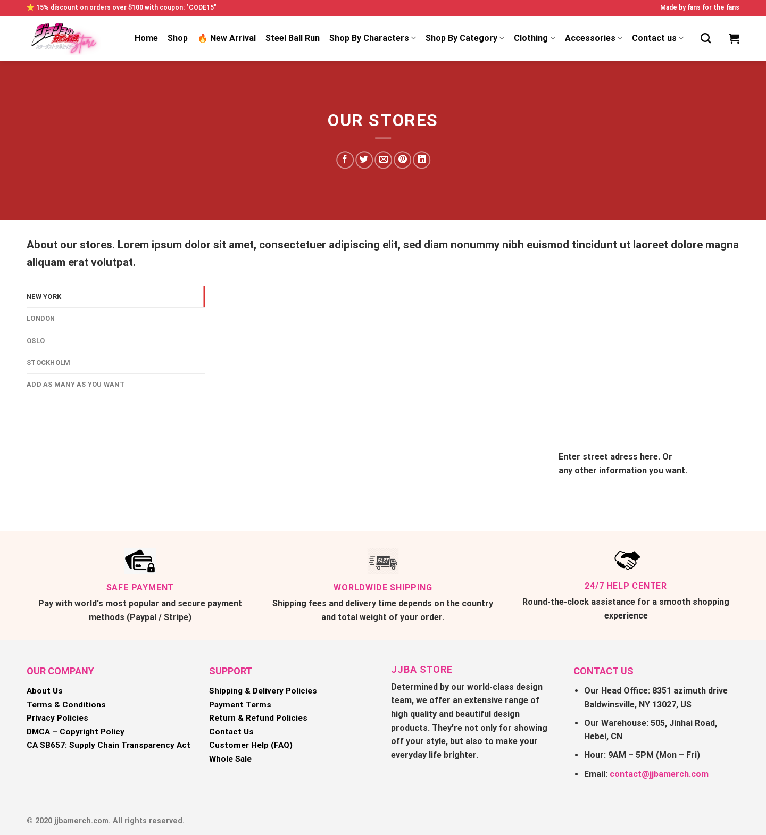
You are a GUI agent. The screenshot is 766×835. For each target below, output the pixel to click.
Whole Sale (230, 759)
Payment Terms (240, 704)
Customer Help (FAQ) (251, 745)
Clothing (534, 38)
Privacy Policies (57, 718)
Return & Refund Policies (258, 718)
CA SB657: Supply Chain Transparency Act (108, 745)
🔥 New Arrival (226, 38)
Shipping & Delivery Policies (263, 691)
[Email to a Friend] (383, 160)
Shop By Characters (372, 38)
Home (146, 38)
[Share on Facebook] (345, 160)
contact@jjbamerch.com (659, 774)
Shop (178, 38)
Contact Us (231, 732)
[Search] (706, 38)
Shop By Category (465, 38)
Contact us (658, 38)
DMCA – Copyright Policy (75, 732)
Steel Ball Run (292, 38)
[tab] (116, 296)
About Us (45, 691)
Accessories (593, 38)
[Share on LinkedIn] (422, 160)
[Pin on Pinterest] (402, 160)
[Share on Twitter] (364, 160)
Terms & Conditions (66, 704)
